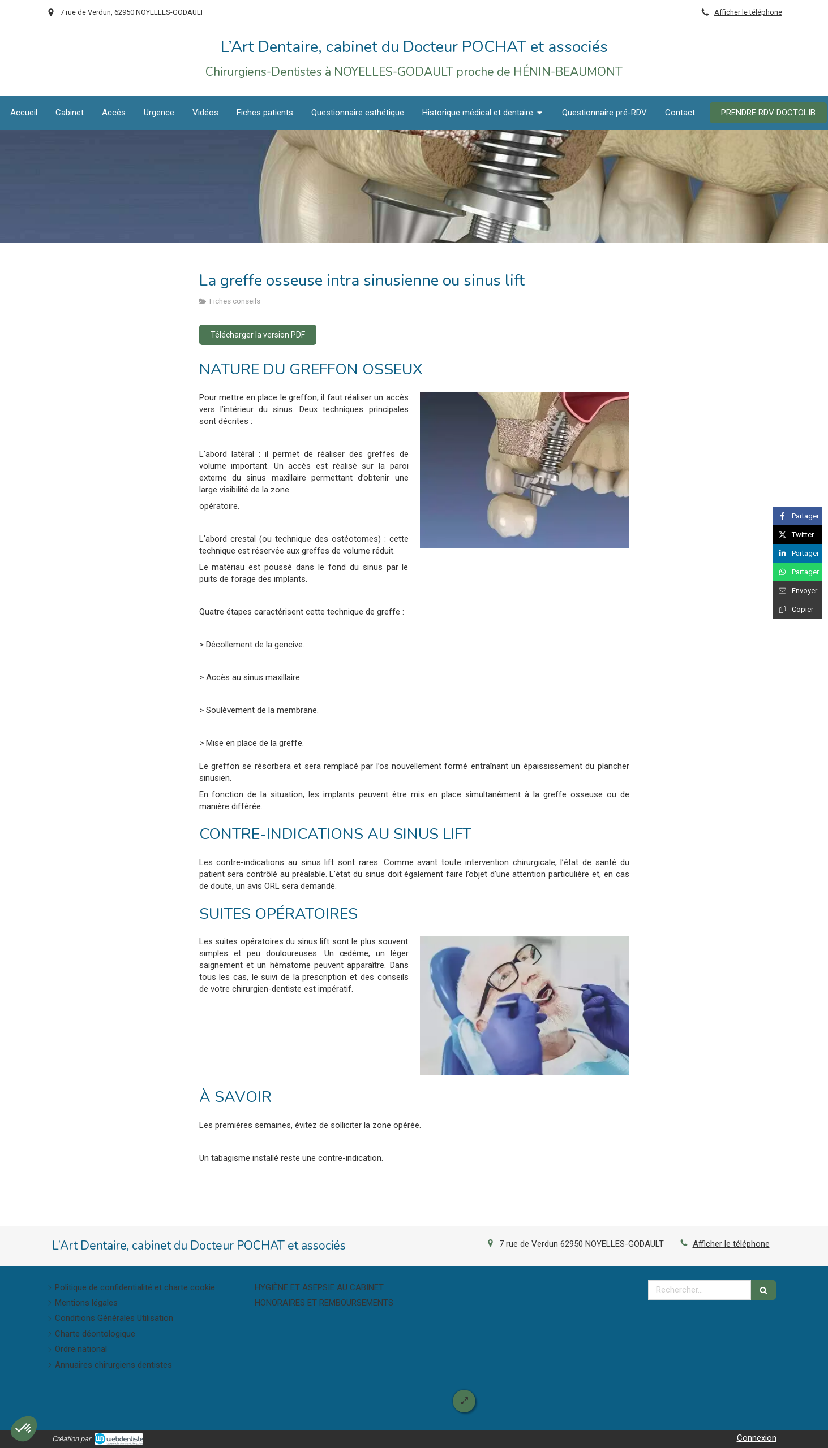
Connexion (756, 1438)
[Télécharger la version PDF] (257, 335)
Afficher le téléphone (748, 12)
